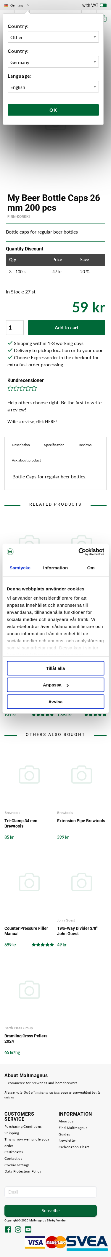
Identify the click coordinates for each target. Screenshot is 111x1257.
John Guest (66, 920)
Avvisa (56, 701)
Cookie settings (17, 1165)
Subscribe (50, 1210)
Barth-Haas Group (18, 1028)
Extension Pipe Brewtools (81, 820)
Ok (53, 110)
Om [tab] (91, 567)
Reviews (85, 445)
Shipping (11, 1133)
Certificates (13, 1152)
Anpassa (56, 684)
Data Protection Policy (22, 1171)
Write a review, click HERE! (32, 421)
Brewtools (12, 812)
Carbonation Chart (74, 1147)
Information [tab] (55, 567)
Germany (17, 5)
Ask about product (26, 460)
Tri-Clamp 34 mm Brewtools (20, 823)
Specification (54, 445)
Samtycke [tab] (19, 567)
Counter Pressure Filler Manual (26, 931)
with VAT (94, 6)
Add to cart (66, 327)
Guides (64, 1134)
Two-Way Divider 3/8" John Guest (77, 931)
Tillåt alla (55, 668)
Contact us (13, 1158)
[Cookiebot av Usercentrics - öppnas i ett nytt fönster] (79, 552)
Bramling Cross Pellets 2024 (25, 1039)
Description (21, 445)
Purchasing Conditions (22, 1126)
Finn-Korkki (18, 217)
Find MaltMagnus (73, 1127)
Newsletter (67, 1140)
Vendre (61, 1220)
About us (66, 1121)
